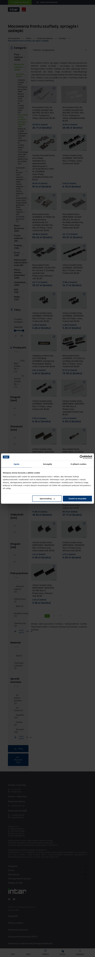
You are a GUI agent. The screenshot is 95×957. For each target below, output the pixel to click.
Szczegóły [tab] (47, 464)
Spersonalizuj (47, 499)
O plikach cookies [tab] (78, 464)
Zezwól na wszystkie (77, 499)
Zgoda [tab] (16, 464)
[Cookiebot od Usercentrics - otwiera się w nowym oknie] (81, 457)
